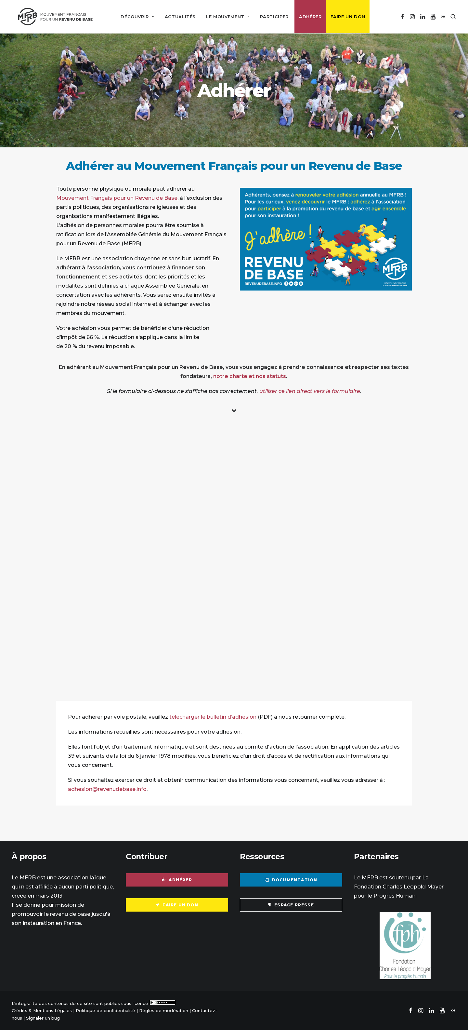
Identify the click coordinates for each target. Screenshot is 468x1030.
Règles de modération (163, 1010)
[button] (402, 16)
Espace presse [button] (291, 904)
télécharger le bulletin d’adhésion (212, 716)
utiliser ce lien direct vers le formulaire (309, 390)
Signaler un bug (43, 1017)
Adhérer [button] (177, 879)
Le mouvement (225, 16)
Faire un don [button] (177, 904)
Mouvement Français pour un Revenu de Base (116, 197)
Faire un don (345, 16)
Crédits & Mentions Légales (42, 1010)
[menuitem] (134, 16)
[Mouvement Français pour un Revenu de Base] (53, 16)
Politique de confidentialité (105, 1010)
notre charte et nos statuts (249, 376)
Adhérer (307, 16)
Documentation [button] (291, 879)
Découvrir (134, 16)
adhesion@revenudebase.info (107, 788)
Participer (271, 16)
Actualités (177, 16)
